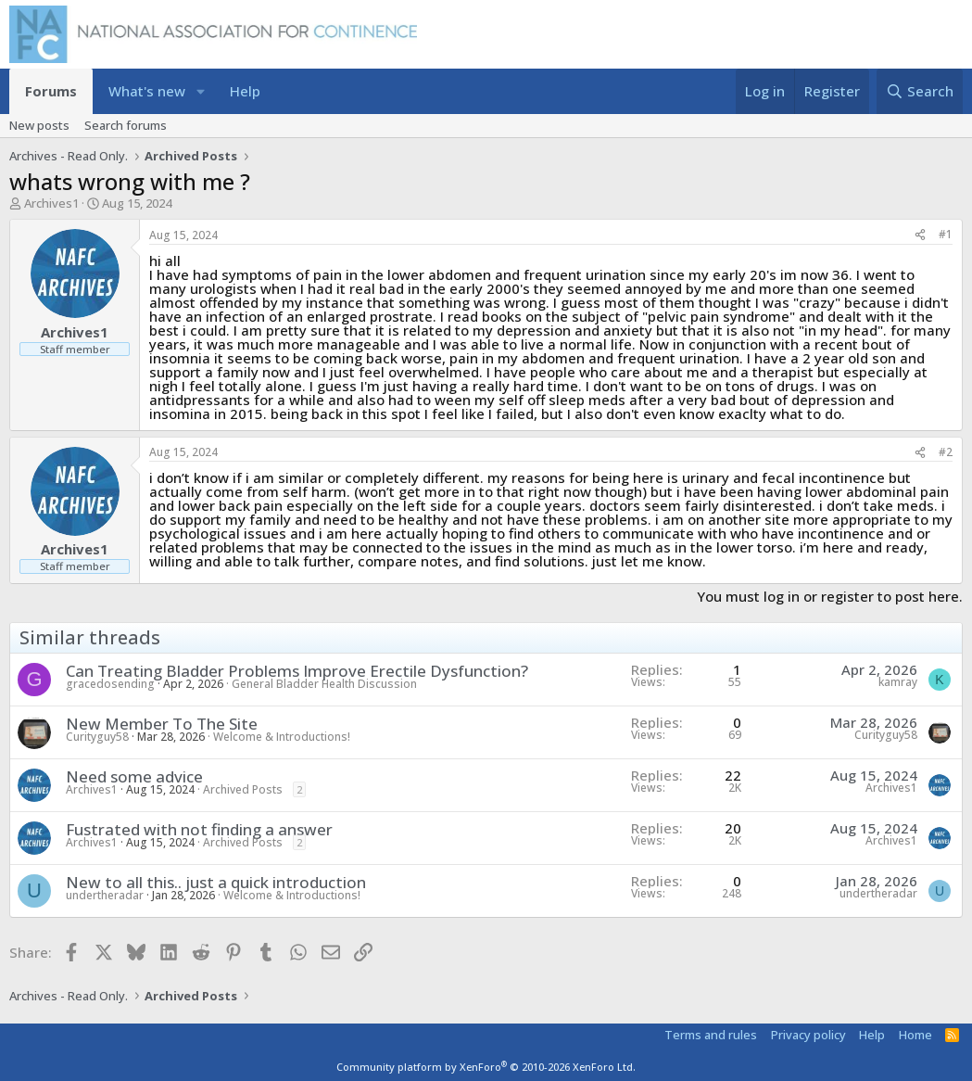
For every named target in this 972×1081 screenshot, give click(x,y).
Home (915, 1034)
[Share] (920, 235)
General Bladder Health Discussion (324, 684)
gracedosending (110, 684)
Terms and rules (710, 1034)
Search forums (125, 125)
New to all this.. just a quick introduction (216, 882)
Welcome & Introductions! (281, 736)
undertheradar (105, 895)
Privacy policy (808, 1034)
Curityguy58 (97, 736)
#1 (946, 234)
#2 (946, 452)
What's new (146, 91)
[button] (200, 91)
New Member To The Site (162, 723)
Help (245, 91)
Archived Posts (243, 789)
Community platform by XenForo (486, 1067)
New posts (39, 125)
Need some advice (134, 776)
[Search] (920, 91)
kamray (897, 682)
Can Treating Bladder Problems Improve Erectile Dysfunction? (297, 670)
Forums (51, 91)
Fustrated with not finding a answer (199, 829)
